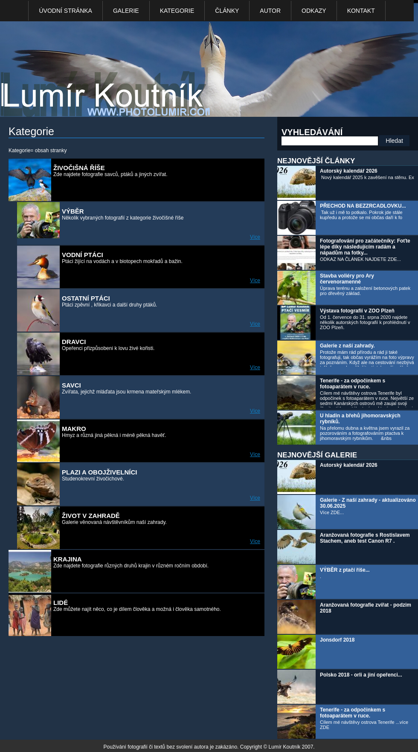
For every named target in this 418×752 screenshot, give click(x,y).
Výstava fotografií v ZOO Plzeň (357, 311)
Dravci (74, 341)
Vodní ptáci (82, 254)
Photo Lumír (110, 71)
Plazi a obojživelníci (99, 472)
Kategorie (177, 10)
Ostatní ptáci (86, 298)
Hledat (394, 140)
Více (255, 237)
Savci (71, 385)
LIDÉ (60, 602)
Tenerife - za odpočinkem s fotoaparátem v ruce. (352, 384)
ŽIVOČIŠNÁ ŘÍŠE (79, 167)
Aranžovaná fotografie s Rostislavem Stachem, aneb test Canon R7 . (365, 538)
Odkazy (314, 10)
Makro (74, 428)
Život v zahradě (91, 515)
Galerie (126, 10)
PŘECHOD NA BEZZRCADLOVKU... (363, 206)
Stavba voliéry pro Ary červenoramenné (347, 279)
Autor (270, 10)
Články (227, 10)
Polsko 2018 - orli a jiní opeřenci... (361, 675)
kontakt (361, 10)
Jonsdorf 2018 (337, 640)
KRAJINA (67, 559)
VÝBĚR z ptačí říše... (345, 570)
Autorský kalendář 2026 (348, 171)
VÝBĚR (73, 211)
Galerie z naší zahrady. (347, 346)
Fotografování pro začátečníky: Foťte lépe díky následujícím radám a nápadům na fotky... (365, 247)
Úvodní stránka (65, 10)
